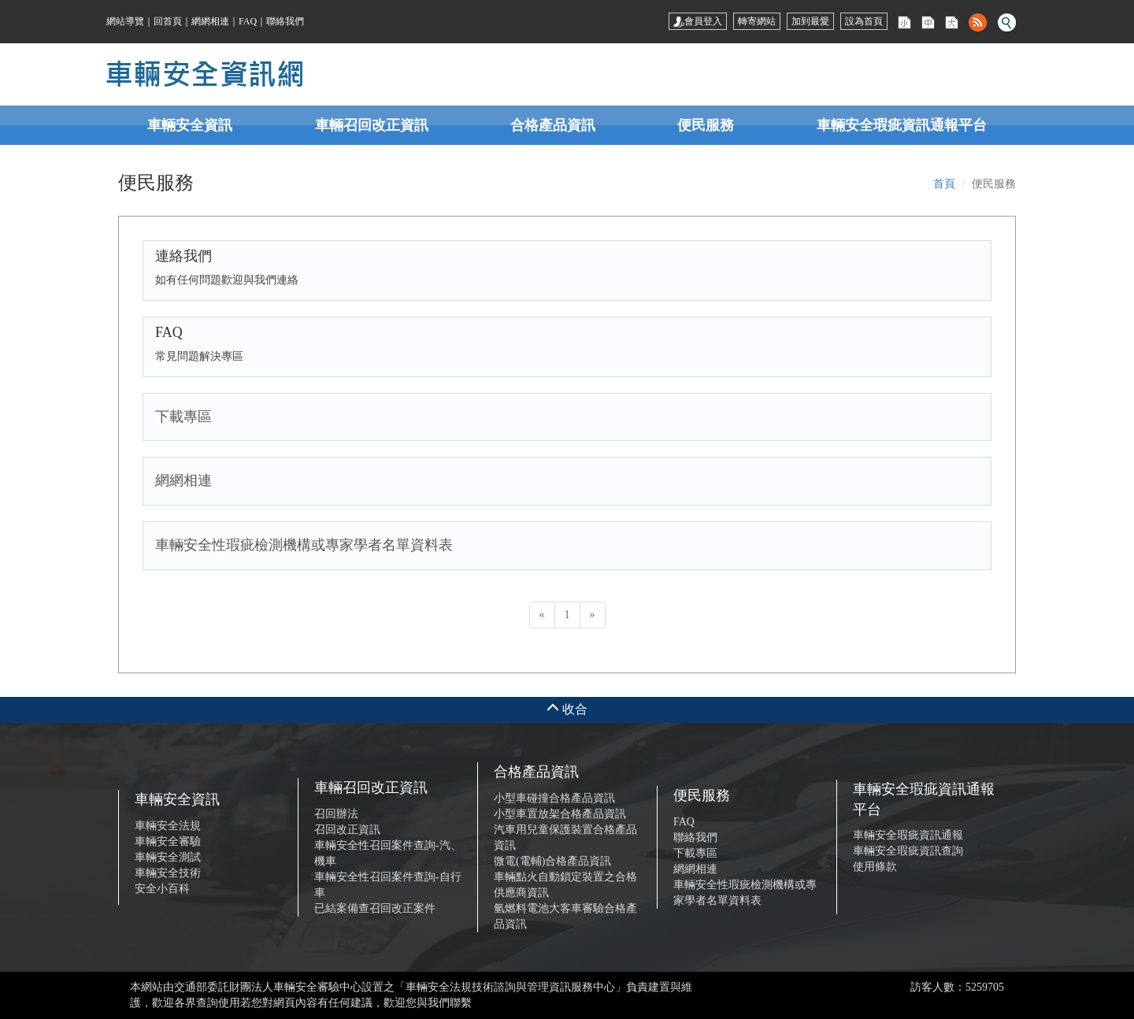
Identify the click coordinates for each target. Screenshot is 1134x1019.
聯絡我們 (285, 21)
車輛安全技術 (168, 873)
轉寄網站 (757, 21)
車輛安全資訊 (189, 125)
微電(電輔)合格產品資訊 (552, 861)
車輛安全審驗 (168, 841)
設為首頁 (864, 21)
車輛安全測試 (168, 857)
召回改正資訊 (347, 830)
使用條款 (875, 867)
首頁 (944, 184)
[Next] (593, 615)
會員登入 (697, 22)
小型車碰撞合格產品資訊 (554, 798)
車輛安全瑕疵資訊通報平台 (902, 125)
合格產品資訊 (552, 125)
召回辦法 (336, 814)
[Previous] (542, 615)
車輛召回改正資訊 (371, 125)
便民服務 (705, 125)
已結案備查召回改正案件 (374, 908)
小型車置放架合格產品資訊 (560, 814)
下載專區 (695, 853)
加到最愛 (810, 21)
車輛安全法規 (168, 826)
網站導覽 (125, 21)
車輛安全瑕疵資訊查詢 (908, 851)
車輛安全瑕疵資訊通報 (908, 835)
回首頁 (168, 21)
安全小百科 (162, 889)
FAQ (248, 21)
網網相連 (210, 21)
